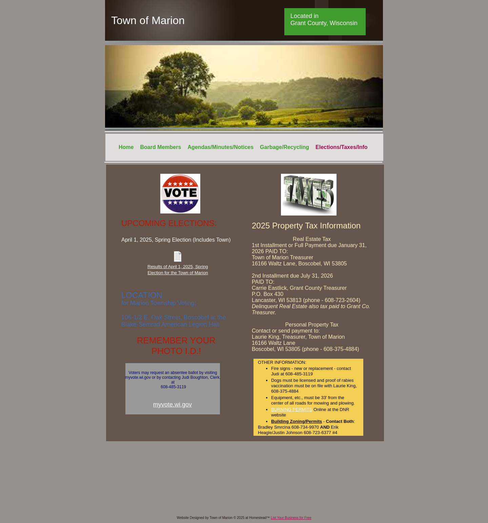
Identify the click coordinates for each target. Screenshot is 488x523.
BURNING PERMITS (291, 409)
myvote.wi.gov (172, 404)
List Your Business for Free (291, 518)
